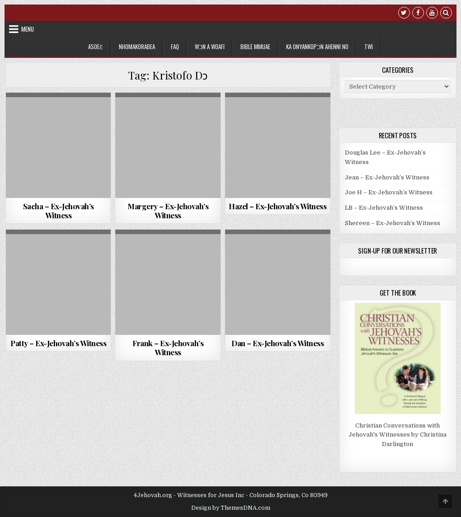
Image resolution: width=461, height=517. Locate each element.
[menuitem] (368, 46)
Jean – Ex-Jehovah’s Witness (387, 177)
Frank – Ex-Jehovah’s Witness (167, 347)
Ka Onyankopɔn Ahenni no (317, 46)
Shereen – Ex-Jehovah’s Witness (392, 223)
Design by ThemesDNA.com (230, 508)
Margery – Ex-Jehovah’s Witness (167, 210)
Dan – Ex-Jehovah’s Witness (277, 343)
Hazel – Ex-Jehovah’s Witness (277, 206)
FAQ (175, 46)
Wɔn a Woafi (210, 46)
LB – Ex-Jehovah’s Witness (384, 207)
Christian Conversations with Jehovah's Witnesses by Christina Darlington (397, 435)
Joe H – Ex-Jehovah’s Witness (389, 192)
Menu (27, 28)
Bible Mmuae (255, 46)
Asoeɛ (95, 46)
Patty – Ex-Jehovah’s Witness (58, 343)
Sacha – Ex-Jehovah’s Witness (58, 210)
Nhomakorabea (137, 46)
